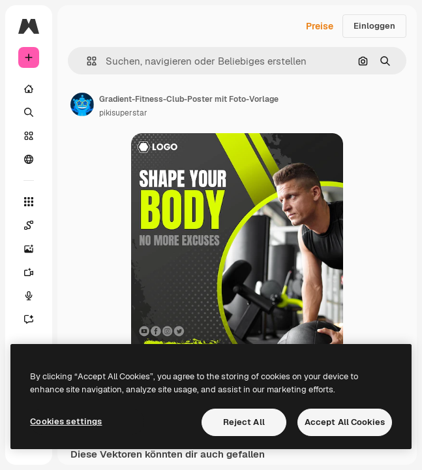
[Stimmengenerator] (28, 295)
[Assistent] (28, 319)
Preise (319, 26)
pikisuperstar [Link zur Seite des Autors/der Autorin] (123, 113)
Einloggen (374, 25)
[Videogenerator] (28, 272)
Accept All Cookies (345, 422)
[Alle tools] (28, 201)
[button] (86, 61)
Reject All (244, 422)
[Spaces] (28, 225)
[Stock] (28, 135)
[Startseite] (28, 88)
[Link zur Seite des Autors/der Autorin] (82, 104)
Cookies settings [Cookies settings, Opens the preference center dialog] (66, 421)
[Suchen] (28, 112)
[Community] (28, 159)
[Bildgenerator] (28, 248)
